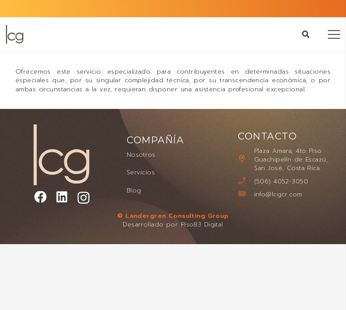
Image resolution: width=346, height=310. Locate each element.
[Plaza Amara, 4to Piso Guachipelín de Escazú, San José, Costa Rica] (246, 159)
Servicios (141, 172)
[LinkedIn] (61, 197)
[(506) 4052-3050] (246, 181)
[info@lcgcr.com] (246, 194)
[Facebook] (40, 197)
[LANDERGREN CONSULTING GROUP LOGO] (14, 34)
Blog (134, 190)
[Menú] (334, 34)
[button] (306, 34)
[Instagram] (84, 198)
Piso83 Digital (202, 224)
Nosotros (141, 154)
